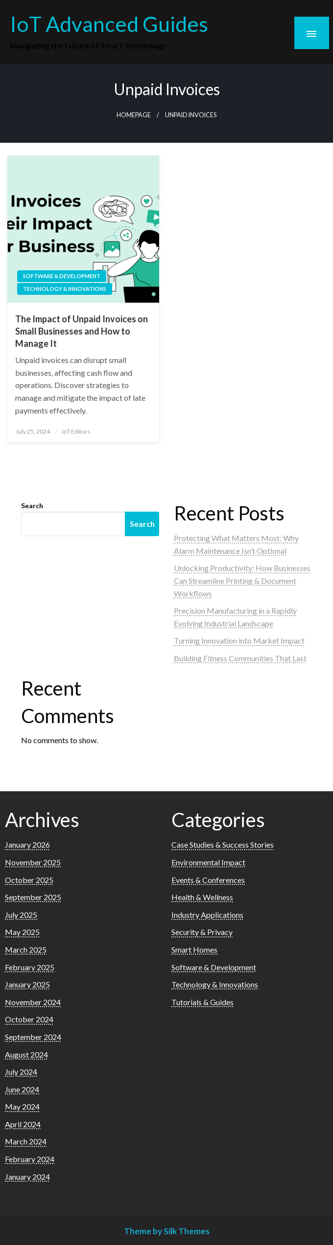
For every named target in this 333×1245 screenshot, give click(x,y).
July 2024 (21, 1071)
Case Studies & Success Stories (222, 844)
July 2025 (21, 914)
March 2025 (26, 949)
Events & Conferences (208, 879)
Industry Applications (207, 914)
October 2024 (29, 1019)
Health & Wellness (202, 897)
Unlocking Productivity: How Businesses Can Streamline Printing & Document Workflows (242, 580)
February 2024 (29, 1159)
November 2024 (33, 1002)
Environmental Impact (208, 862)
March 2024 (26, 1141)
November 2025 (33, 862)
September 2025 (33, 897)
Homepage (134, 115)
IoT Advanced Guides (109, 23)
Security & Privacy (202, 931)
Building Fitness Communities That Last (240, 658)
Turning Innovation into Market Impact (239, 640)
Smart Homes (194, 949)
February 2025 (29, 967)
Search (32, 505)
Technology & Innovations (64, 288)
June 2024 (22, 1089)
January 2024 (27, 1176)
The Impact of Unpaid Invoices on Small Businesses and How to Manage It (81, 331)
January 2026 (27, 844)
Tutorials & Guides (202, 1002)
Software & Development (61, 276)
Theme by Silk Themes (167, 1231)
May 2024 (22, 1106)
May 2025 (22, 931)
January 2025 (27, 984)
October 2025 (29, 879)
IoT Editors (76, 431)
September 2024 (33, 1036)
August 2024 (26, 1054)
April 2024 (23, 1124)
